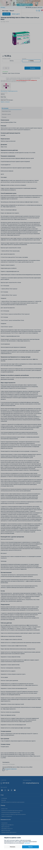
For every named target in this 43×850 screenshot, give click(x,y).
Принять (30, 846)
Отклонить (12, 846)
